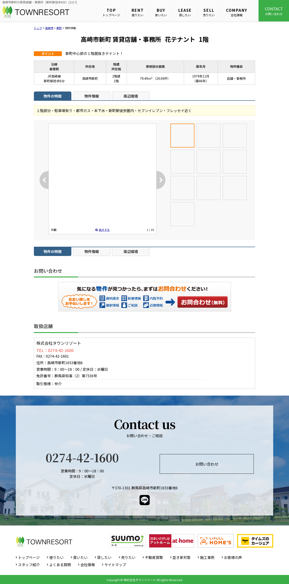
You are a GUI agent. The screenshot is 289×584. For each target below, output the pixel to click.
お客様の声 (233, 557)
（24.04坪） (161, 78)
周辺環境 (131, 96)
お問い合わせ (274, 11)
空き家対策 (181, 557)
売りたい (209, 12)
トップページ (111, 12)
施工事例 (207, 557)
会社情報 (236, 12)
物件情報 (91, 96)
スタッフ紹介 (29, 564)
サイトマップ (115, 564)
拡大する (102, 230)
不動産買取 (154, 557)
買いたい (161, 12)
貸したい (185, 12)
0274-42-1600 (82, 457)
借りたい (137, 12)
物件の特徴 (53, 96)
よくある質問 (60, 564)
